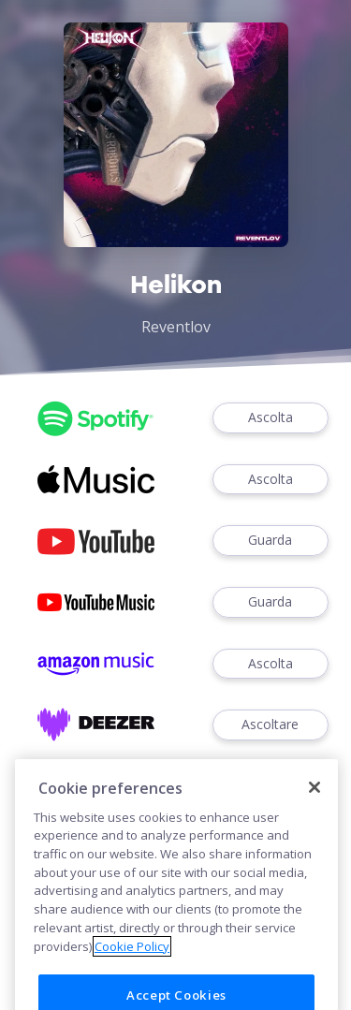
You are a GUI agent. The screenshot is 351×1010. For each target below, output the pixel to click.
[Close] (314, 810)
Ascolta (270, 417)
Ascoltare (270, 724)
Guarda (270, 540)
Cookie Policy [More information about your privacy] (132, 968)
